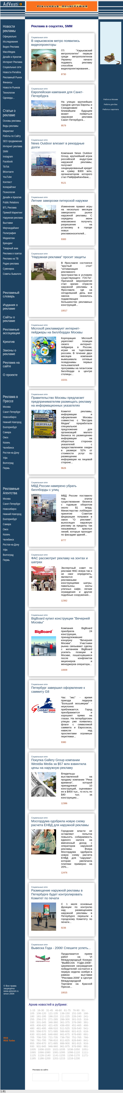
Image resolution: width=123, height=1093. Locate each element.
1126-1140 (44, 1055)
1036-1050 (73, 1049)
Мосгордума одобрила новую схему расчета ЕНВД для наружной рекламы (60, 823)
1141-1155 (59, 1055)
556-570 (41, 1031)
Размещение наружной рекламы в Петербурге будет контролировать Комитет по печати (57, 894)
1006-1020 (44, 1049)
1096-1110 (73, 1052)
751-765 (76, 1037)
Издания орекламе (10, 306)
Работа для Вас (110, 104)
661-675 (65, 1034)
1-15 (32, 1010)
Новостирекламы (9, 28)
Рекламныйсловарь (11, 294)
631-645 (41, 1034)
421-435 (53, 1025)
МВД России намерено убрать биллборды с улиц (53, 488)
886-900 (65, 1043)
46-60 (58, 1010)
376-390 (76, 1022)
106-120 (41, 1013)
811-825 (65, 1040)
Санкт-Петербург (11, 411)
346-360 (53, 1022)
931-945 (41, 1046)
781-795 (41, 1040)
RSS (5, 1038)
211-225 (65, 1016)
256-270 (41, 1019)
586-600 (65, 1031)
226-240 (76, 1016)
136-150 (65, 1013)
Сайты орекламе (9, 319)
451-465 (76, 1025)
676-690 (76, 1034)
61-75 (67, 1010)
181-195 (41, 1016)
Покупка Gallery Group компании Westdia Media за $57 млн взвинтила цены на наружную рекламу (58, 764)
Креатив (9, 341)
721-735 (53, 1037)
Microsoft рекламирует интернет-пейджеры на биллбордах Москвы (57, 330)
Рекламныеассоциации (11, 331)
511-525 (65, 1028)
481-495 (41, 1028)
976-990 (76, 1046)
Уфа (5, 457)
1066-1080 (44, 1052)
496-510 (53, 1028)
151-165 (76, 1013)
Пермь (6, 468)
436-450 (65, 1025)
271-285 (53, 1019)
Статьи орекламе (9, 112)
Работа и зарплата (111, 109)
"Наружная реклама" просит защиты (58, 257)
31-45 (49, 1010)
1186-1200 (44, 1058)
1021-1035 (59, 1049)
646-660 (53, 1034)
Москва (6, 406)
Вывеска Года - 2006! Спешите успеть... (61, 948)
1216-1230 (73, 1058)
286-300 (65, 1019)
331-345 (41, 1022)
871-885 (53, 1043)
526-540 (76, 1028)
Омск (5, 437)
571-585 (53, 1031)
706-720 (41, 1037)
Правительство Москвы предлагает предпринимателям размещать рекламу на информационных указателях (61, 401)
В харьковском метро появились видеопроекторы (55, 43)
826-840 (76, 1040)
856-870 (41, 1043)
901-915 (76, 1043)
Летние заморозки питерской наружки (59, 200)
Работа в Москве (110, 99)
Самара (7, 432)
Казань (6, 442)
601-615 (76, 1031)
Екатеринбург (10, 427)
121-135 (53, 1013)
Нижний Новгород (12, 422)
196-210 (53, 1016)
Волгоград (8, 462)
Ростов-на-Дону (11, 452)
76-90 (76, 1010)
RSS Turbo (9, 1040)
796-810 (53, 1040)
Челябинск (8, 447)
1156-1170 (73, 1055)
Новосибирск (9, 417)
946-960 (53, 1046)
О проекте (10, 375)
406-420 (41, 1025)
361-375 (65, 1022)
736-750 (65, 1037)
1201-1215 (59, 1058)
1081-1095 (59, 1052)
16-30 (40, 1010)
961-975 (65, 1046)
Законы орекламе (9, 352)
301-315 (76, 1019)
